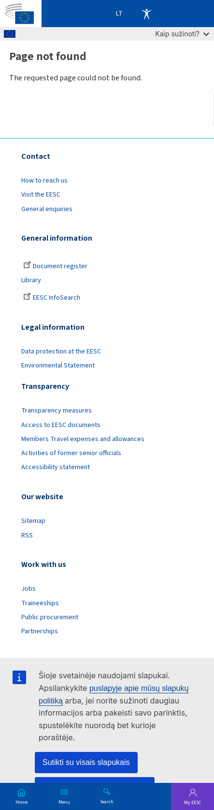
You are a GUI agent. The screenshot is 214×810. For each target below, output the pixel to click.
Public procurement (49, 617)
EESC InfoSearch (51, 298)
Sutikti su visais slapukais (86, 762)
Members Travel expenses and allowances (82, 439)
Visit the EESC (40, 194)
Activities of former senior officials (71, 453)
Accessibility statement (55, 467)
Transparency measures (56, 410)
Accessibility (146, 13)
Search (107, 801)
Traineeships (40, 603)
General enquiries (46, 209)
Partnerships (39, 631)
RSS (27, 535)
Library (31, 280)
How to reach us (44, 180)
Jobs (28, 589)
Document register (55, 266)
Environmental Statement (58, 365)
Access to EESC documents (60, 425)
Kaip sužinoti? (182, 34)
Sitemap (33, 521)
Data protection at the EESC (61, 351)
